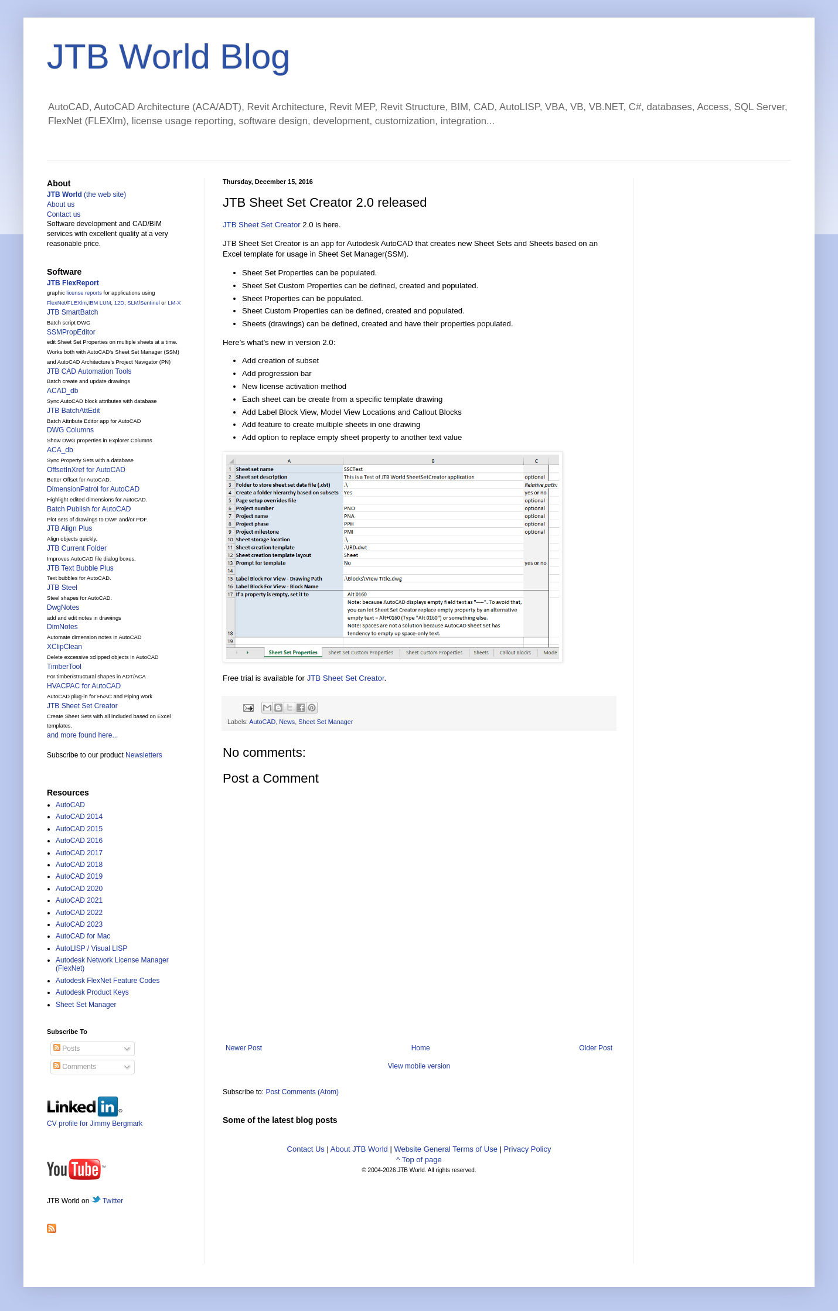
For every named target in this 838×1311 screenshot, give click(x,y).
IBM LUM (99, 303)
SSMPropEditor (71, 332)
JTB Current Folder (77, 548)
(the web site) (86, 194)
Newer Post (244, 1048)
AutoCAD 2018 (79, 865)
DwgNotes (63, 607)
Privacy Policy (527, 1149)
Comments (74, 1067)
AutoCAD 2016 (79, 841)
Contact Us (306, 1149)
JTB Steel (62, 587)
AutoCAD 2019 (79, 876)
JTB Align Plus (69, 528)
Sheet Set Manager (325, 721)
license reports (84, 293)
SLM (132, 303)
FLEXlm (77, 303)
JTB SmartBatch (72, 312)
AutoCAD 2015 (79, 829)
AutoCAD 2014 (79, 816)
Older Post (595, 1048)
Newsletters (143, 755)
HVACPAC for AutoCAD (84, 686)
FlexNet (56, 303)
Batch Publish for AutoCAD (89, 509)
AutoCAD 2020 (79, 889)
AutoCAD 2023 (79, 924)
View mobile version (419, 1066)
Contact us (63, 214)
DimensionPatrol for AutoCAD (93, 489)
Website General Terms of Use (446, 1149)
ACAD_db (62, 391)
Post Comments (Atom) (302, 1092)
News (287, 721)
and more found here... (82, 735)
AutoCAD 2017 (79, 853)
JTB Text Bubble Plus (80, 568)
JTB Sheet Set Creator (262, 224)
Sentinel (150, 303)
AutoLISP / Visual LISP (91, 948)
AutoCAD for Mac (83, 936)
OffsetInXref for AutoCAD (86, 470)
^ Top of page (418, 1159)
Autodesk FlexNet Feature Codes (107, 981)
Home (420, 1048)
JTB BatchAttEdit (73, 411)
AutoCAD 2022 (79, 913)
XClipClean (64, 647)
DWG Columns (70, 430)
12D (119, 303)
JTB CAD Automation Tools (89, 371)
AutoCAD (262, 721)
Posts (66, 1048)
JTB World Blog (169, 56)
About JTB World (359, 1149)
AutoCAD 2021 (79, 900)
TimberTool (64, 667)
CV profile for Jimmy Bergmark (94, 1119)
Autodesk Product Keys (92, 992)
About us (60, 204)
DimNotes (62, 627)
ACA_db (60, 450)
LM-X (174, 303)
